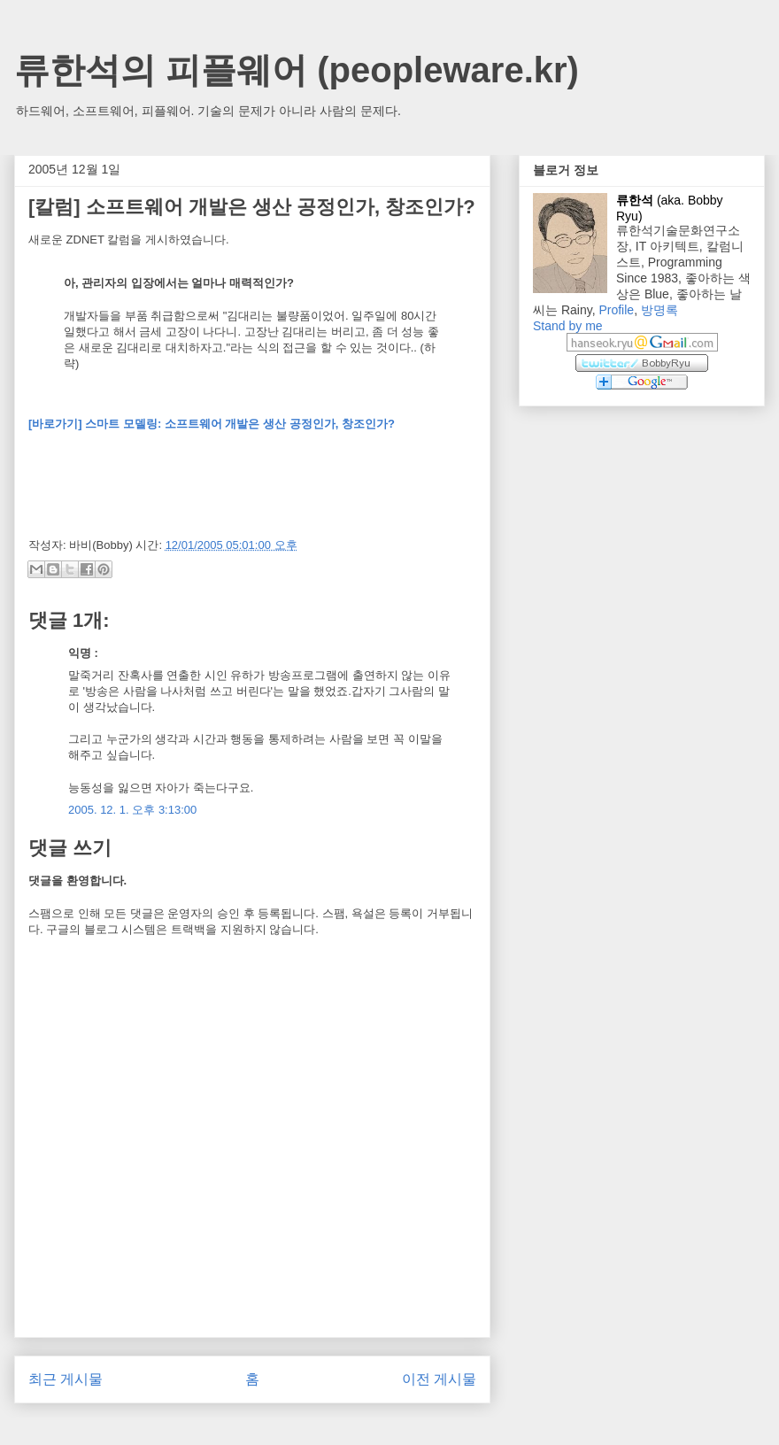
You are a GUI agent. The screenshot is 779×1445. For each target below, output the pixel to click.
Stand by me (568, 326)
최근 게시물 (65, 1379)
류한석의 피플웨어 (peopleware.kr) (296, 69)
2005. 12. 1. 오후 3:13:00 (132, 809)
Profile (616, 310)
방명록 (659, 310)
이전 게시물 (439, 1379)
